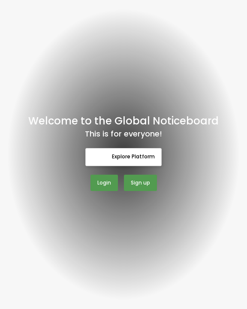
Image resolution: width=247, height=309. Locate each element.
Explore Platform (123, 157)
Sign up (140, 182)
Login (104, 182)
